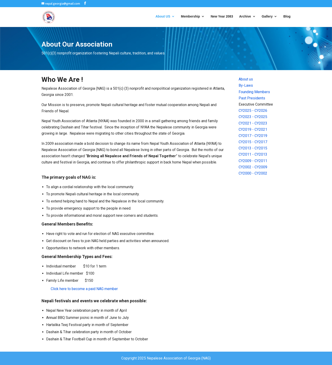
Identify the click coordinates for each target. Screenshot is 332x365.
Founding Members (254, 92)
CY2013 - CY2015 (253, 148)
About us (246, 79)
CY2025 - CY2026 (253, 110)
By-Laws (246, 85)
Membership (190, 16)
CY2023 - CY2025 (253, 117)
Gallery (267, 16)
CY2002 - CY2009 (253, 167)
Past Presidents (252, 98)
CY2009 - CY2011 (253, 161)
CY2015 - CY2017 (253, 142)
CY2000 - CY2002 (253, 173)
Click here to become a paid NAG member (84, 289)
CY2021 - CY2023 (253, 123)
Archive (245, 16)
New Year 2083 (222, 16)
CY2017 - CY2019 (253, 136)
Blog (286, 16)
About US (163, 16)
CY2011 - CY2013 (253, 154)
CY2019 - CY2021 (253, 129)
